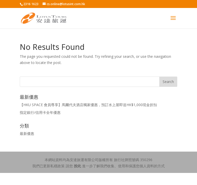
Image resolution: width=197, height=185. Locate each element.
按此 (77, 165)
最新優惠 (27, 133)
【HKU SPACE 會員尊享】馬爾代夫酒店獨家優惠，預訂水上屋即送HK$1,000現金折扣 (88, 104)
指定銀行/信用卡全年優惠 (40, 112)
